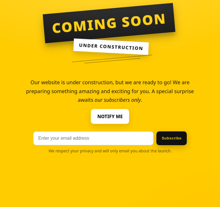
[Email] (93, 138)
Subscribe (171, 138)
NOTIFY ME (110, 116)
